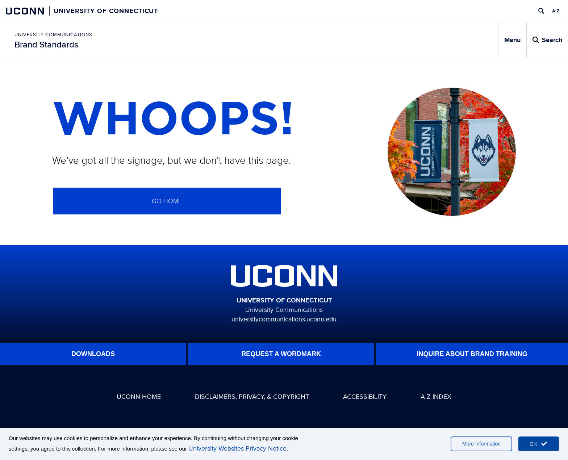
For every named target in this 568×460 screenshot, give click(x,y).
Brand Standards (46, 44)
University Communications (53, 34)
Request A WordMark (281, 353)
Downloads (93, 353)
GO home (167, 200)
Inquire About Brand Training (472, 353)
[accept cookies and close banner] (538, 443)
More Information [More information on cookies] (481, 444)
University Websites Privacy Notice (237, 448)
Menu (512, 40)
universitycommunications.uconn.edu (284, 318)
